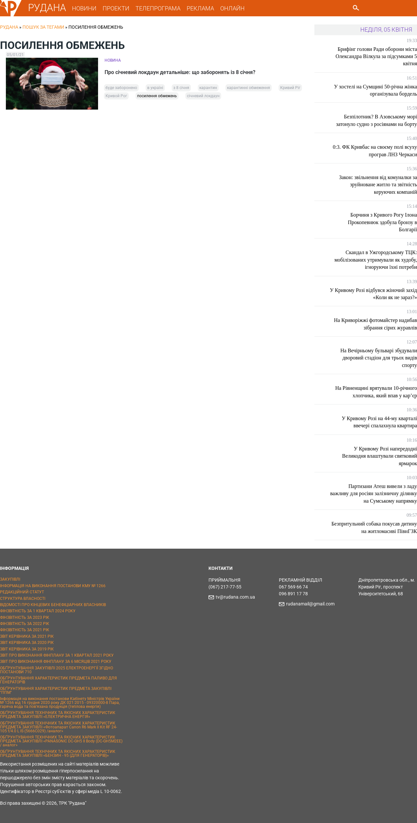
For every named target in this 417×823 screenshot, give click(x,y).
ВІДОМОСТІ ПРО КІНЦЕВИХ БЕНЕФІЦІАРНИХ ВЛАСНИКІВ (53, 604)
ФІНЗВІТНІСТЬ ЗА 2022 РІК (24, 623)
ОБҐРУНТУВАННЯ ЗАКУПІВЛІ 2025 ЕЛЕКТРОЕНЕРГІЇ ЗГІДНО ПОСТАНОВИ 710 (56, 670)
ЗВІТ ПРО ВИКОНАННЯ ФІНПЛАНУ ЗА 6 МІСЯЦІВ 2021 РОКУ (55, 661)
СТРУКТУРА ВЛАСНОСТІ (22, 598)
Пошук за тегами (43, 27)
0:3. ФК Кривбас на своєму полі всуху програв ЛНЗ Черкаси (375, 150)
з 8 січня (181, 87)
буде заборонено (121, 87)
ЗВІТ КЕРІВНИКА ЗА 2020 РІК (27, 642)
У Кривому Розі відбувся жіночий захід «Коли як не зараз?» (373, 293)
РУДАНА (47, 7)
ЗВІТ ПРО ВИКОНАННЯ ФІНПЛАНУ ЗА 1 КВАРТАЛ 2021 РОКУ (57, 655)
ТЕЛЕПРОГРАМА (158, 8)
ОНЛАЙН (232, 8)
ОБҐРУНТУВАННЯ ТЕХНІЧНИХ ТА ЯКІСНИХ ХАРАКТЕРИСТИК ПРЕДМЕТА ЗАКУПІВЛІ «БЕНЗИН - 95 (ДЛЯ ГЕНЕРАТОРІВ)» (57, 753)
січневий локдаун (203, 96)
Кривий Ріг (290, 87)
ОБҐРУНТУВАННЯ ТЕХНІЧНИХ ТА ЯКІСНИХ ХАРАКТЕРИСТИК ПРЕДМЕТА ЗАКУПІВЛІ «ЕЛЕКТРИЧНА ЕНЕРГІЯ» (57, 714)
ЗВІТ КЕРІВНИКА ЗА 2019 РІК (27, 649)
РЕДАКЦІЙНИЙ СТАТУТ (22, 592)
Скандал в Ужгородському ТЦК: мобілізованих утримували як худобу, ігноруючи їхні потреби (375, 260)
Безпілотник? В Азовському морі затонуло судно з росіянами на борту (376, 120)
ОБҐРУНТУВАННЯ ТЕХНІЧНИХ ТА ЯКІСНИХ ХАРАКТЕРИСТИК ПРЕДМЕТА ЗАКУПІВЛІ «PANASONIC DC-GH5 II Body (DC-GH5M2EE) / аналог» (61, 741)
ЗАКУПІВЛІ (10, 579)
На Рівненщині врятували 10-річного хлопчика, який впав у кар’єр (376, 391)
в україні (155, 87)
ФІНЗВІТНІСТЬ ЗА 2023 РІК (24, 617)
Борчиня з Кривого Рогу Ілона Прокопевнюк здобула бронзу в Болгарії (382, 222)
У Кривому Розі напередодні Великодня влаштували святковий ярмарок (379, 456)
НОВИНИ (84, 8)
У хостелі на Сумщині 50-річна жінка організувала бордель (375, 90)
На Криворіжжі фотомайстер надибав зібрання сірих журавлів (375, 323)
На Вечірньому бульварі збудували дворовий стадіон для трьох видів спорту (378, 358)
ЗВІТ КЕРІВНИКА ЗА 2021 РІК (27, 636)
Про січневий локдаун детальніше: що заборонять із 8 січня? (180, 72)
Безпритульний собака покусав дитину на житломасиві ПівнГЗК (374, 527)
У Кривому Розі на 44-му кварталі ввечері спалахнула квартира (379, 422)
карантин (208, 87)
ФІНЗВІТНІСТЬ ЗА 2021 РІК (24, 630)
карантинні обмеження (248, 87)
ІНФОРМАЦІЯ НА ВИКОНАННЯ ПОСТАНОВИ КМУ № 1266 (53, 586)
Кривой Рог (116, 96)
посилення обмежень (157, 96)
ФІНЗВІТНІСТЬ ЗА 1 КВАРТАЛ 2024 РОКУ (38, 611)
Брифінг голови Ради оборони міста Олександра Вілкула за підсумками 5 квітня (376, 56)
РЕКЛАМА (200, 8)
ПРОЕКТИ (116, 8)
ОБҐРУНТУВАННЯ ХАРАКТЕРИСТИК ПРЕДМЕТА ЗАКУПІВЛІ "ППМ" (55, 690)
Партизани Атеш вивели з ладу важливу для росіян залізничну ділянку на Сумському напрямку (373, 493)
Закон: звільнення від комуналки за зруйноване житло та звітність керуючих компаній (378, 185)
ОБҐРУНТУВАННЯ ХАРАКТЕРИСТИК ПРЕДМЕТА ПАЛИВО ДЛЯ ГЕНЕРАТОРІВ (58, 680)
